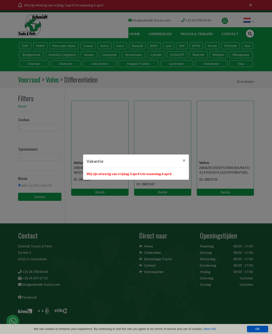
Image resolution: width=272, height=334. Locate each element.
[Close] (184, 160)
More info (210, 329)
